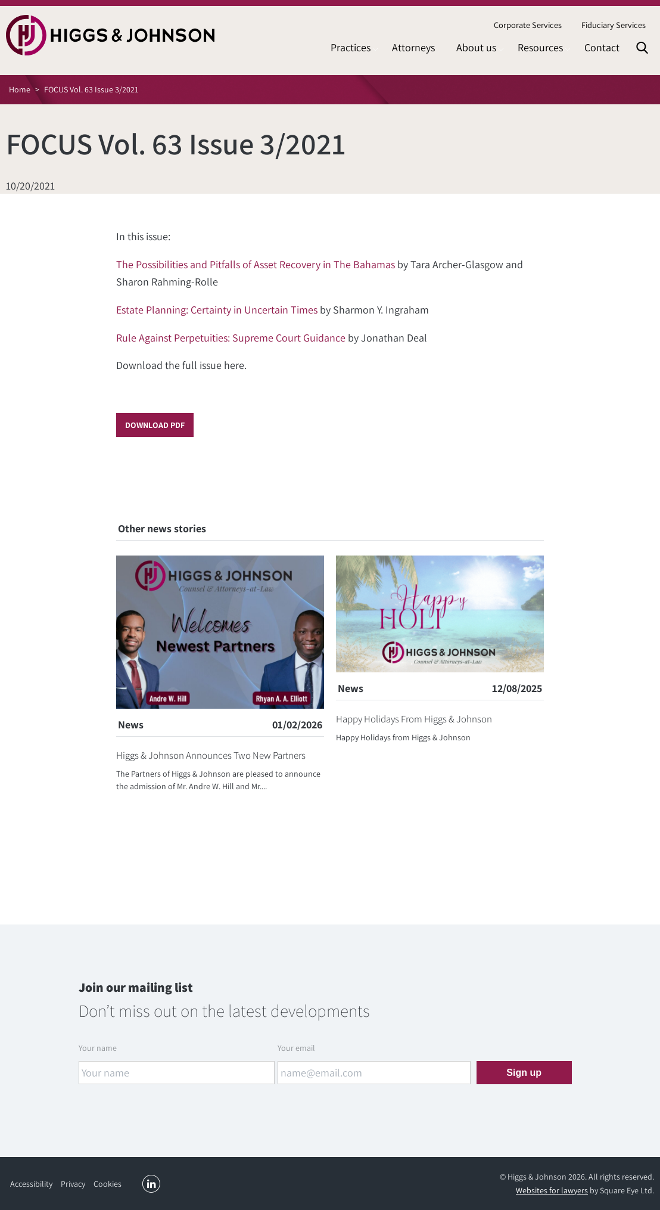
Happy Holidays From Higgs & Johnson (414, 718)
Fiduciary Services (613, 24)
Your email (296, 1048)
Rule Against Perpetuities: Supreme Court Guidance (230, 338)
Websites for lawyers (552, 1190)
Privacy (73, 1183)
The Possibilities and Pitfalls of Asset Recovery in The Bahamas (255, 264)
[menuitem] (527, 25)
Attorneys (413, 47)
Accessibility (31, 1183)
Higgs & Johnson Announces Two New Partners (211, 755)
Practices (351, 47)
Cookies (108, 1183)
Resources (540, 47)
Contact (601, 47)
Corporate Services (528, 24)
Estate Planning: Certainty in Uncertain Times (216, 310)
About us (476, 47)
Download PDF (155, 425)
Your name (98, 1048)
